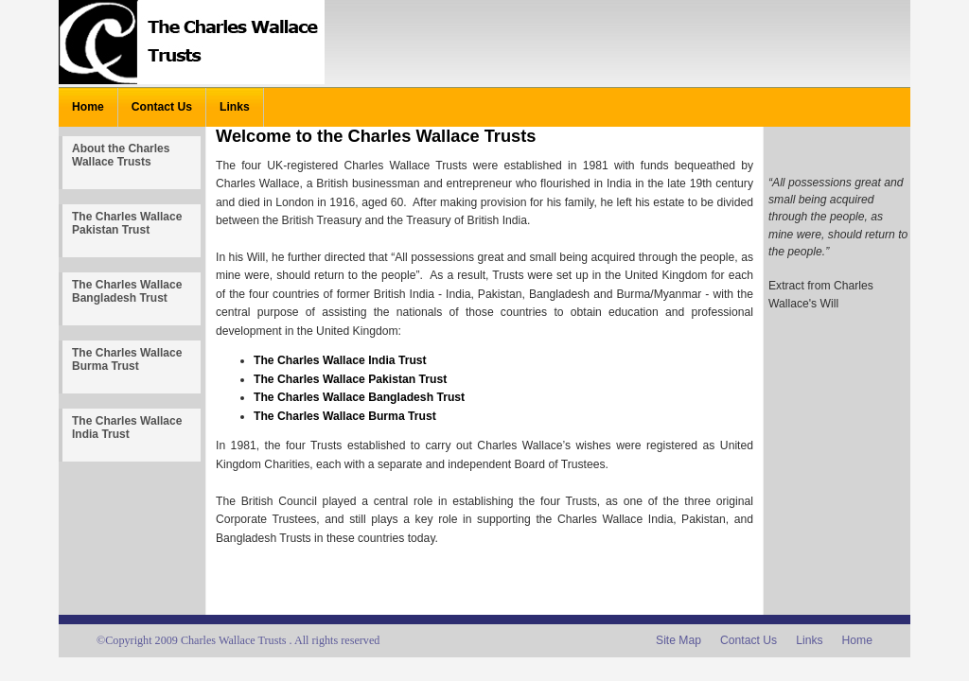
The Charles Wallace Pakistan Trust (127, 223)
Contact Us (162, 107)
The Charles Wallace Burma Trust (127, 359)
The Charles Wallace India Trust (127, 427)
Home (88, 107)
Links (235, 107)
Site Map (678, 640)
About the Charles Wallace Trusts (120, 155)
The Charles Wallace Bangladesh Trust (127, 291)
